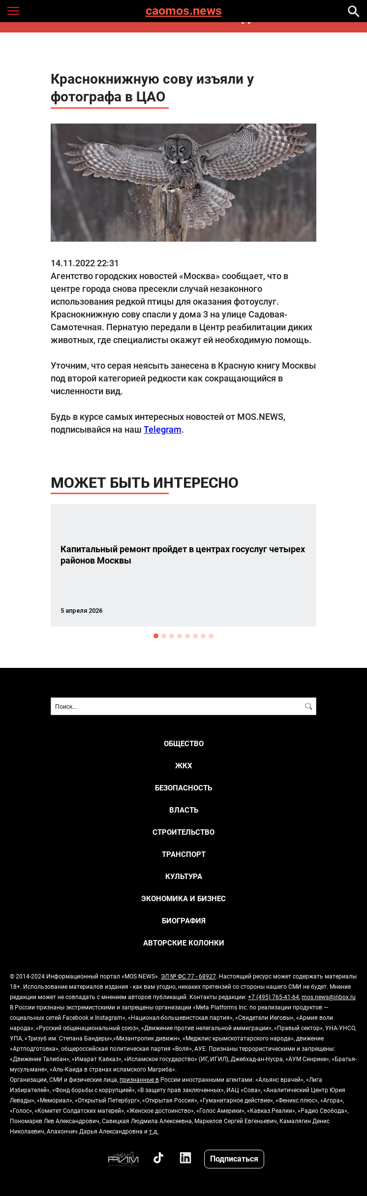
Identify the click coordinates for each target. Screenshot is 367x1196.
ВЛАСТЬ (183, 810)
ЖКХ (183, 765)
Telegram (163, 429)
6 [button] (195, 635)
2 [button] (163, 635)
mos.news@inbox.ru (329, 997)
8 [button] (211, 635)
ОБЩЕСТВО (184, 743)
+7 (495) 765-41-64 (273, 997)
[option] (183, 565)
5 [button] (187, 635)
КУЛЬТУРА (183, 876)
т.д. (153, 1131)
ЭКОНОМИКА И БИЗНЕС (183, 898)
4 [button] (179, 635)
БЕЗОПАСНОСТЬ (183, 787)
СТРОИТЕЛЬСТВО (183, 832)
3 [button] (171, 635)
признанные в (139, 1079)
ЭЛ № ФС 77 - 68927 (188, 976)
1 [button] (155, 635)
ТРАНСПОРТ (184, 854)
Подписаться (234, 1158)
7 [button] (203, 635)
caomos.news (184, 11)
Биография (184, 920)
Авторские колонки (183, 942)
